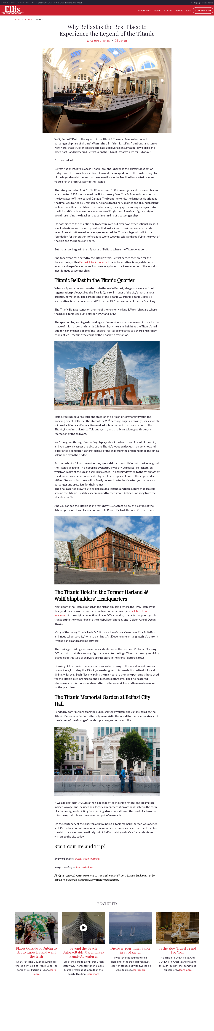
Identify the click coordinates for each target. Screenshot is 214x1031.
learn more (93, 973)
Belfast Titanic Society (93, 262)
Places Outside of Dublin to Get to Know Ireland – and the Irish (36, 952)
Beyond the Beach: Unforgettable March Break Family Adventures (83, 952)
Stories (167, 10)
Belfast (121, 40)
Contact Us (202, 10)
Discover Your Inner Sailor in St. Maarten (130, 950)
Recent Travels (183, 10)
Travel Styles (143, 10)
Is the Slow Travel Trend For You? (177, 950)
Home (17, 19)
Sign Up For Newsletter (203, 3)
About (157, 10)
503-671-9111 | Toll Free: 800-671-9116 (19, 3)
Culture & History (98, 40)
